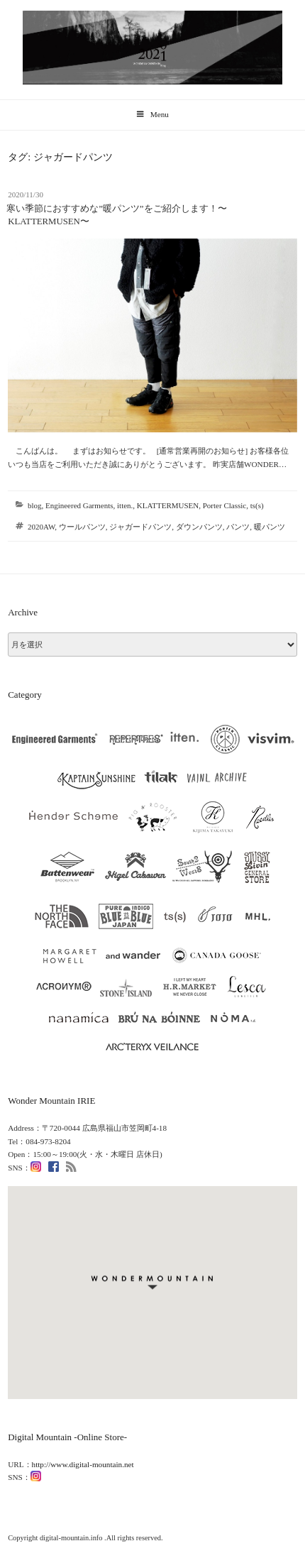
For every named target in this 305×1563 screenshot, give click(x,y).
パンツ (238, 526)
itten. (125, 505)
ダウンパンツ (199, 526)
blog (35, 505)
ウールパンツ (82, 526)
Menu (152, 114)
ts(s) (257, 505)
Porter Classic (224, 505)
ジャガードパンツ (140, 526)
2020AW (41, 526)
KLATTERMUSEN (168, 505)
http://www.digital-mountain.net (83, 1464)
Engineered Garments (79, 505)
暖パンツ (269, 526)
